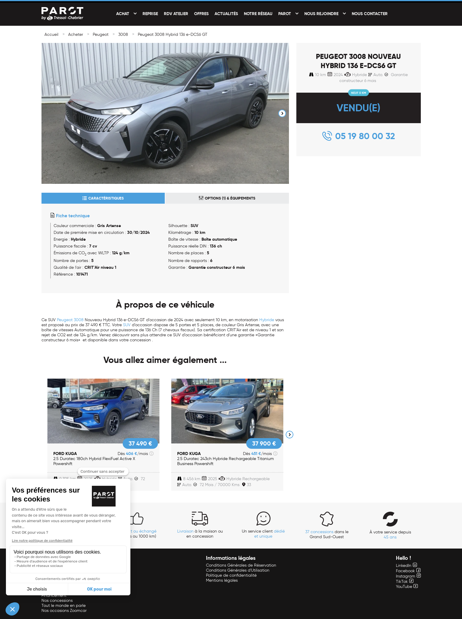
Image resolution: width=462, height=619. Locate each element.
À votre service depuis (390, 535)
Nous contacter (370, 13)
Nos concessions (57, 600)
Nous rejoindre (321, 13)
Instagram (408, 576)
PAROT (284, 13)
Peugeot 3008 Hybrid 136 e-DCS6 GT (172, 34)
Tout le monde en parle (63, 605)
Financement (53, 595)
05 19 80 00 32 (365, 136)
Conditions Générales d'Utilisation (237, 570)
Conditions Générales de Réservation (241, 565)
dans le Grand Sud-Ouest (327, 534)
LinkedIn (406, 565)
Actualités (226, 13)
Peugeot (100, 34)
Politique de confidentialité (231, 575)
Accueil (51, 34)
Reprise (150, 13)
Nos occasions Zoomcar (64, 610)
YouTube (407, 586)
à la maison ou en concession (200, 534)
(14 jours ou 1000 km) (136, 534)
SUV (127, 324)
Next (282, 113)
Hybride (266, 319)
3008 (123, 34)
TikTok (404, 581)
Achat (122, 13)
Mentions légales (222, 580)
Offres (201, 13)
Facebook (408, 570)
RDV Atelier (176, 13)
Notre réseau (258, 13)
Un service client (263, 534)
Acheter (75, 34)
